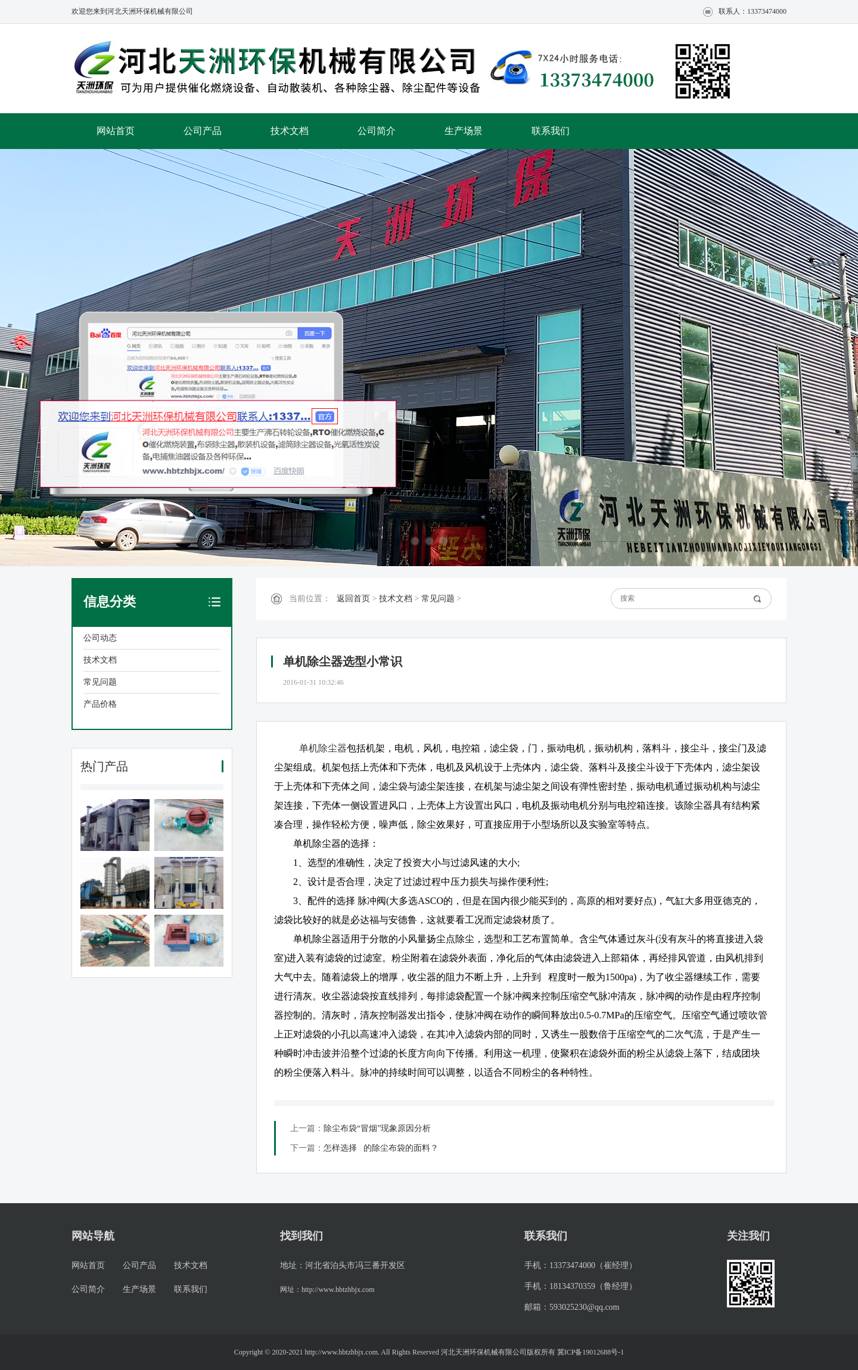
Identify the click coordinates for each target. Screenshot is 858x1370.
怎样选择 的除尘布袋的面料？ (381, 1148)
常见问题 (100, 682)
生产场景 (463, 131)
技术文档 (290, 131)
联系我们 (550, 131)
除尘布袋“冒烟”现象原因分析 (377, 1128)
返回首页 (353, 598)
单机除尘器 (323, 748)
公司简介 (377, 131)
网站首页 (116, 131)
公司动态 (100, 637)
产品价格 (100, 704)
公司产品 (203, 131)
